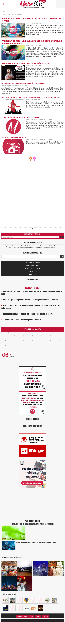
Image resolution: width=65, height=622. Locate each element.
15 (41, 343)
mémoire (53, 248)
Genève (45, 616)
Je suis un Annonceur (14, 137)
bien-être (29, 246)
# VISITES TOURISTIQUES (32, 262)
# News (19, 616)
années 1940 (18, 246)
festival (59, 246)
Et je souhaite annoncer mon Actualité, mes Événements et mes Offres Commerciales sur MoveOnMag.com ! (45, 142)
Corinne (51, 246)
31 (59, 348)
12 (14, 343)
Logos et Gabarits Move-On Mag (20, 117)
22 (41, 345)
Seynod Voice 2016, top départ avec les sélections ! (31, 97)
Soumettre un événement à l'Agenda (22, 83)
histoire (19, 248)
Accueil (3, 11)
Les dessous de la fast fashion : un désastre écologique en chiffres (28, 315)
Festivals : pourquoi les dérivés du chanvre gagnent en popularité (33, 524)
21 (32, 345)
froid (15, 248)
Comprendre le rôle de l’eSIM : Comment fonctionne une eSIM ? (36, 542)
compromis (46, 246)
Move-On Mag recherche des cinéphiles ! (25, 63)
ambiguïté (6, 246)
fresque (11, 248)
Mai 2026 (5, 333)
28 (32, 348)
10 (59, 340)
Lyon (31, 616)
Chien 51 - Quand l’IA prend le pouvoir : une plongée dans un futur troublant (31, 301)
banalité (24, 246)
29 (41, 348)
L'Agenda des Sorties (32, 329)
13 (23, 343)
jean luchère (42, 248)
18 (5, 345)
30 (50, 348)
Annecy (38, 616)
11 (5, 343)
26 (14, 348)
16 (50, 343)
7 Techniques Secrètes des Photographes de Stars (22, 321)
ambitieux (12, 246)
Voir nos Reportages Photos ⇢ (12, 558)
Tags (8, 11)
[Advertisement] (32, 181)
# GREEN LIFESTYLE (32, 271)
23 (50, 345)
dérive (55, 246)
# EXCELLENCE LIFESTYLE (32, 268)
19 (14, 345)
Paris (25, 616)
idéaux (30, 248)
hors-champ (24, 248)
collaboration (38, 246)
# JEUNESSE (32, 274)
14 (32, 343)
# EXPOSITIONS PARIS (32, 265)
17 (59, 343)
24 (59, 345)
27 (23, 348)
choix (33, 246)
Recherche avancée (6, 259)
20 (23, 345)
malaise (48, 248)
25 (5, 348)
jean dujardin (35, 248)
